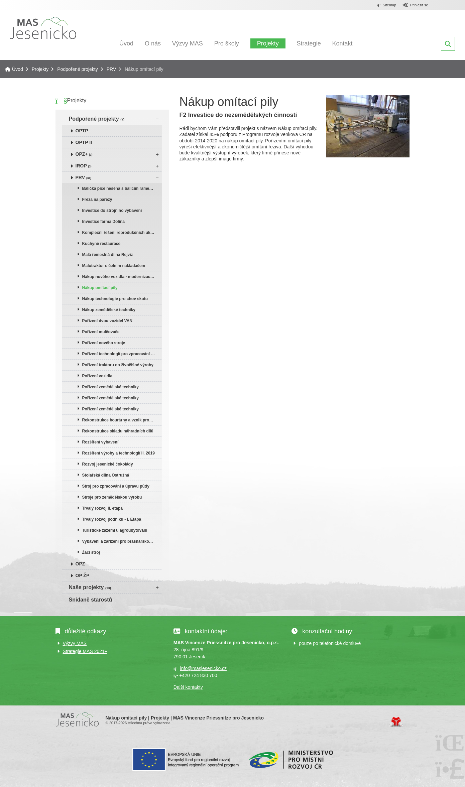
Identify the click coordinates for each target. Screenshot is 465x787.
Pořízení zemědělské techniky (110, 387)
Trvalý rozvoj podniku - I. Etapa (111, 519)
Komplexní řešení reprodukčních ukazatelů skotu (122, 232)
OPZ (80, 563)
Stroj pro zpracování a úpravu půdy (115, 486)
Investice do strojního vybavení (112, 210)
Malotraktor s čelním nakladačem (113, 265)
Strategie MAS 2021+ (85, 651)
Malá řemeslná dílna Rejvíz (107, 254)
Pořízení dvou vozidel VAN (107, 320)
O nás (153, 43)
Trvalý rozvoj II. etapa (102, 508)
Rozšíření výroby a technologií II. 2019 (118, 453)
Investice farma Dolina (103, 221)
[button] (415, 5)
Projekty (268, 43)
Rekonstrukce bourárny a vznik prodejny (121, 420)
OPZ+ (84, 154)
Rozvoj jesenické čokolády (107, 464)
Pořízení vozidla (97, 376)
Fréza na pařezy (97, 199)
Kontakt (342, 43)
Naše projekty (90, 587)
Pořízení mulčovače (101, 332)
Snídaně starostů (90, 600)
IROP (84, 165)
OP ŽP (83, 575)
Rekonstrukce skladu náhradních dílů (117, 431)
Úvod (42, 28)
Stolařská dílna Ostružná (105, 475)
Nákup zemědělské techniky (108, 309)
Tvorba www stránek (396, 722)
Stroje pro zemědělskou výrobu (112, 497)
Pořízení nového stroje (103, 343)
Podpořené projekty (77, 69)
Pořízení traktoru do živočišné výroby (117, 365)
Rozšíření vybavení (100, 442)
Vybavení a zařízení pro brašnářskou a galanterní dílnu (122, 541)
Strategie (309, 43)
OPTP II (84, 142)
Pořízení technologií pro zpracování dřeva (122, 354)
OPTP (82, 130)
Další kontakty (188, 687)
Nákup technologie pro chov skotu (115, 298)
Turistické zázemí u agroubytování (114, 530)
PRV (111, 69)
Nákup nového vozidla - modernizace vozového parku (122, 276)
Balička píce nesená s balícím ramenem (119, 188)
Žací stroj (91, 552)
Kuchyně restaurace (101, 243)
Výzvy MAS (187, 43)
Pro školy (226, 43)
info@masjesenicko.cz (203, 668)
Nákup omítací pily (100, 287)
